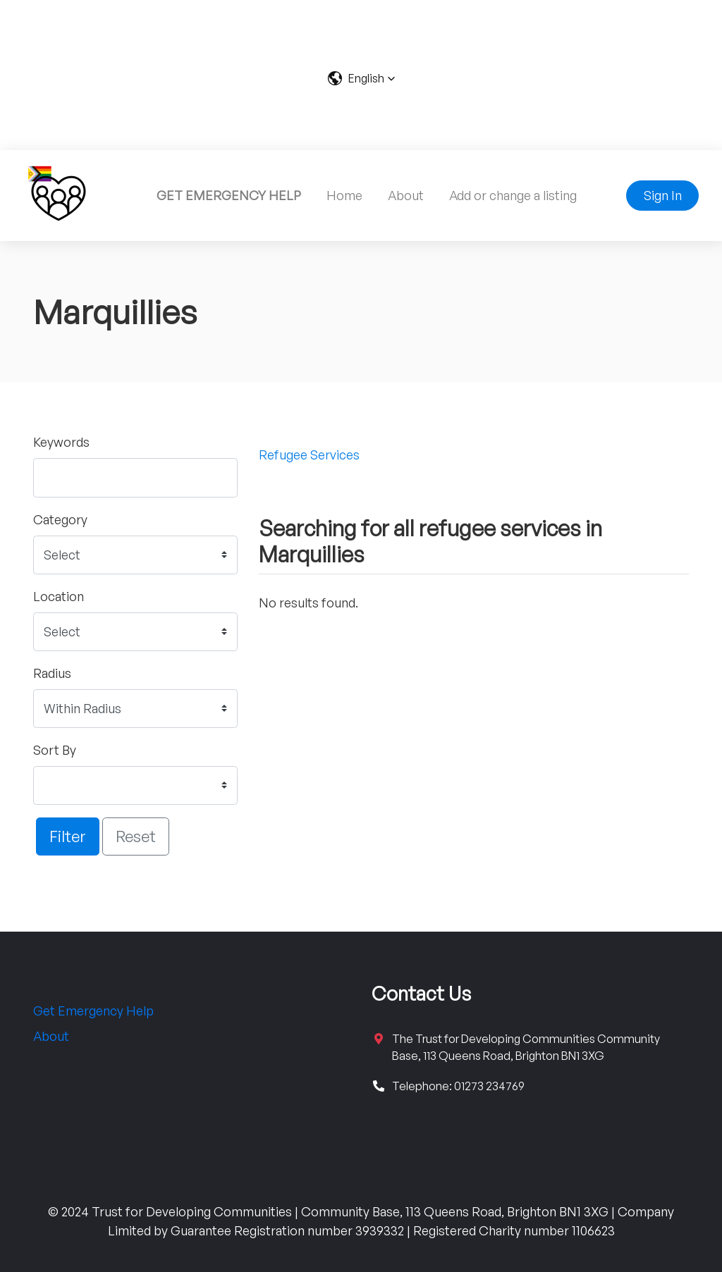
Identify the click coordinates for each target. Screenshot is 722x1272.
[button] (361, 78)
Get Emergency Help (93, 1010)
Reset (136, 836)
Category (60, 519)
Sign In (663, 195)
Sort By (54, 750)
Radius (52, 673)
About (406, 195)
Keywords (61, 442)
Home (344, 195)
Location (58, 596)
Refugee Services (309, 454)
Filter (67, 836)
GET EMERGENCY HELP (229, 195)
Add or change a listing (513, 195)
